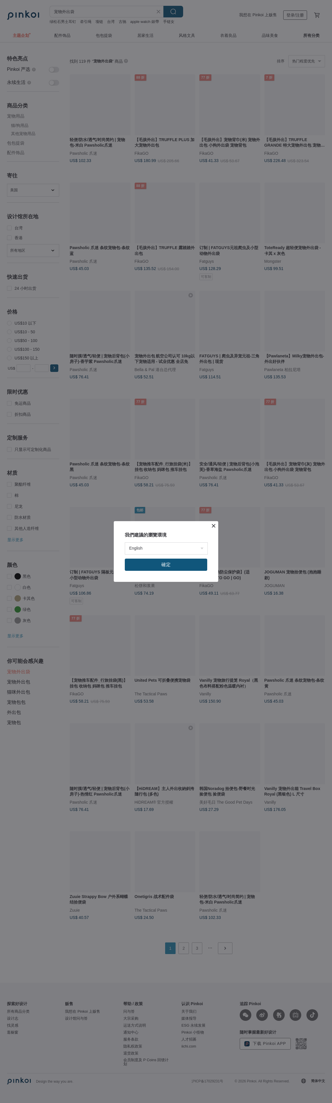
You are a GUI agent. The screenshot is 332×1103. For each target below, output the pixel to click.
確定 (166, 564)
